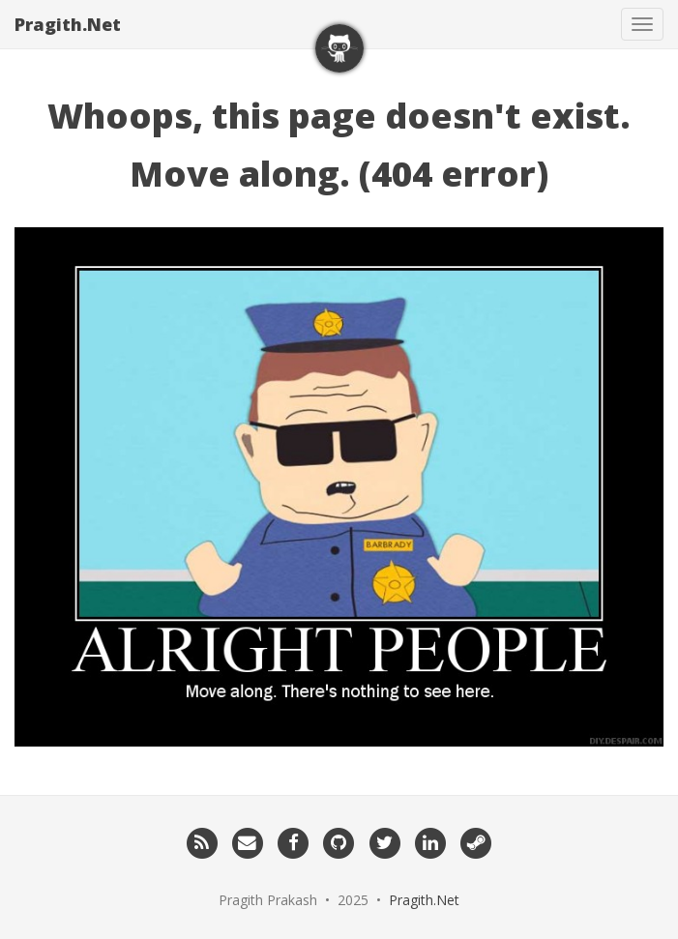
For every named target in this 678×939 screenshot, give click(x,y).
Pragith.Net (68, 24)
